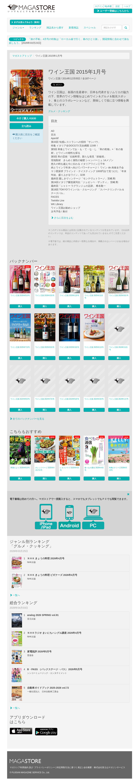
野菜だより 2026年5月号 (20, 468)
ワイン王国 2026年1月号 (69, 295)
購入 (20, 306)
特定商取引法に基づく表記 (69, 767)
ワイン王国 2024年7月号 (44, 399)
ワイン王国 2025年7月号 (20, 347)
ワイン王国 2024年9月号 (20, 399)
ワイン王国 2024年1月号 (118, 399)
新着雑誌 (73, 27)
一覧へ (15, 595)
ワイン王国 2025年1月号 (94, 347)
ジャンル (18, 27)
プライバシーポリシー (44, 767)
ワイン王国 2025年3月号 (69, 347)
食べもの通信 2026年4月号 (94, 469)
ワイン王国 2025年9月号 (118, 295)
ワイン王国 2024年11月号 (118, 348)
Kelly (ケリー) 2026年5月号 (118, 469)
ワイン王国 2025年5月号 (44, 347)
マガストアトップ (22, 55)
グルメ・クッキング (59, 111)
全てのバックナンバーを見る (27, 418)
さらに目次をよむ (62, 217)
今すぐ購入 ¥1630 (26, 118)
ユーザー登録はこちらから (113, 10)
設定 (118, 6)
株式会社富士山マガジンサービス (109, 767)
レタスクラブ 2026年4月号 (69, 469)
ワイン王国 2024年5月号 (69, 399)
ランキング (35, 27)
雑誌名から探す (55, 27)
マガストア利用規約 (19, 767)
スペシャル (90, 27)
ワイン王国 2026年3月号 (44, 295)
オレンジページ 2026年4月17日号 (44, 469)
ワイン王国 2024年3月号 (94, 399)
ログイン (99, 6)
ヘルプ (127, 6)
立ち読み (26, 126)
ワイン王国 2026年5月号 (20, 295)
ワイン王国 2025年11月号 (94, 296)
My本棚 (108, 6)
